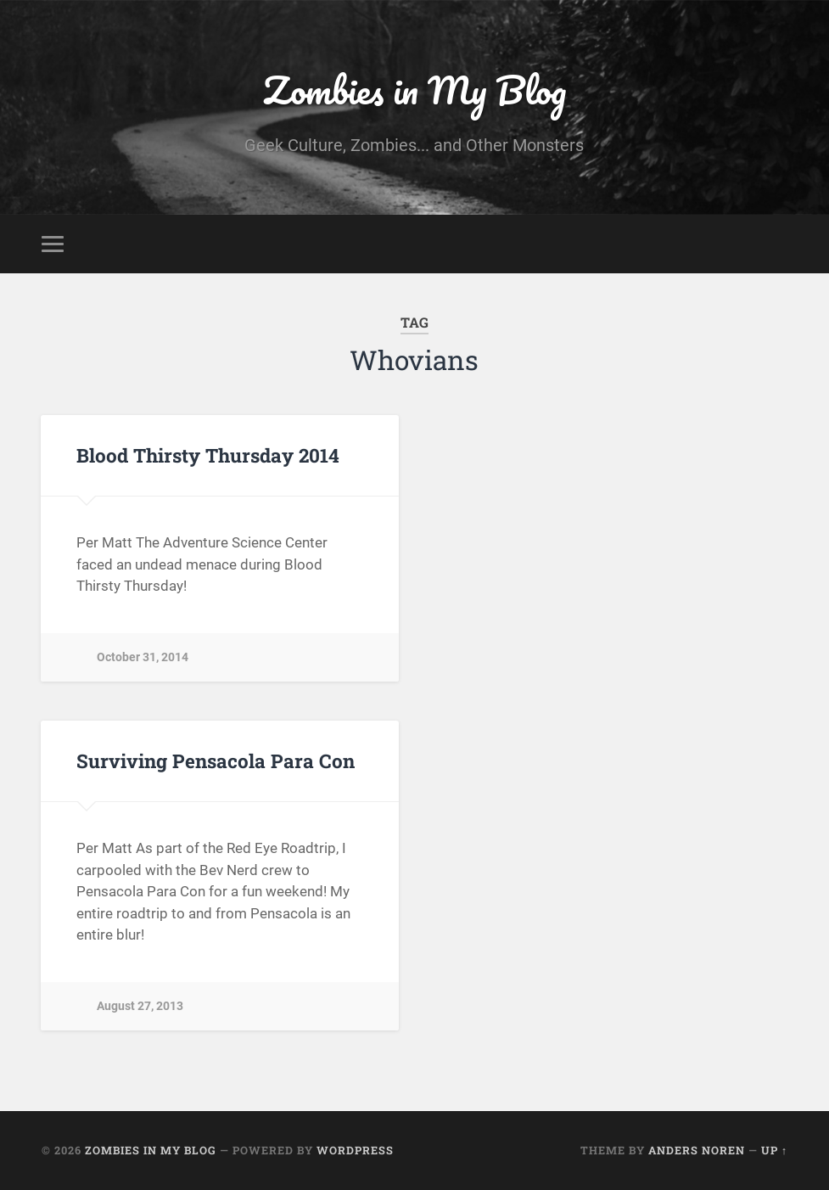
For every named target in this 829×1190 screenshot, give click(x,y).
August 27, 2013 (140, 1006)
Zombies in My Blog (414, 89)
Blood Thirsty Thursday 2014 (207, 455)
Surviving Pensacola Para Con (215, 760)
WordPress (355, 1150)
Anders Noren (696, 1150)
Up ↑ (774, 1150)
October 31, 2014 (142, 657)
